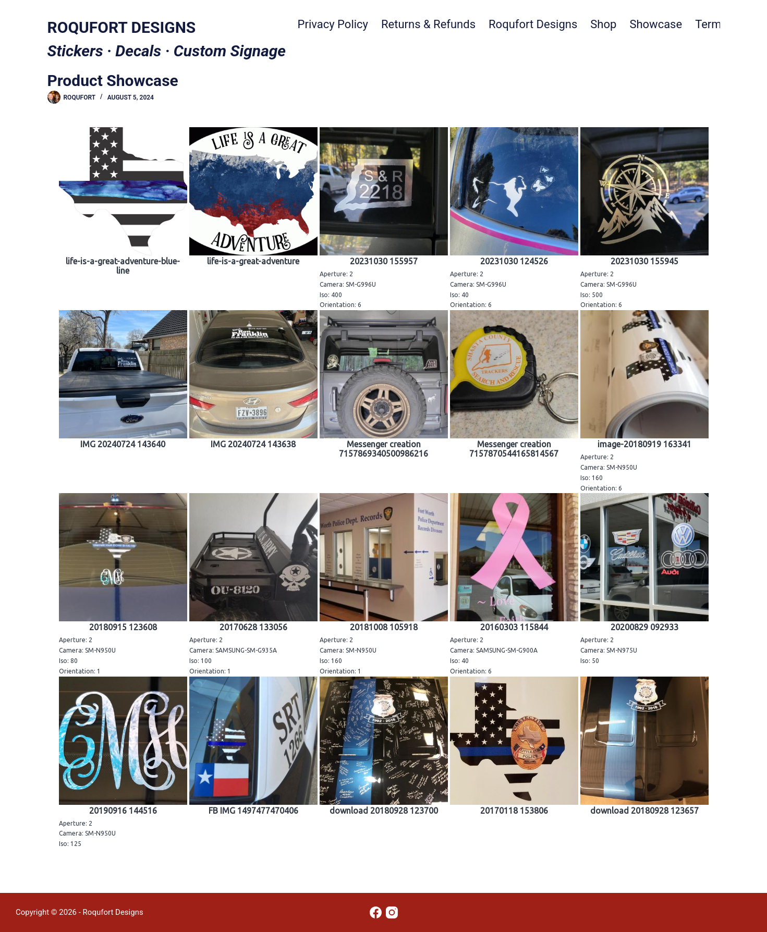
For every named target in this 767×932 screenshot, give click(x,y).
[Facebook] (376, 912)
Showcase (655, 24)
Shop (603, 24)
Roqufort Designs (533, 24)
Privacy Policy (333, 24)
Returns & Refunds (428, 24)
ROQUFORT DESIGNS (121, 27)
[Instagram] (392, 912)
